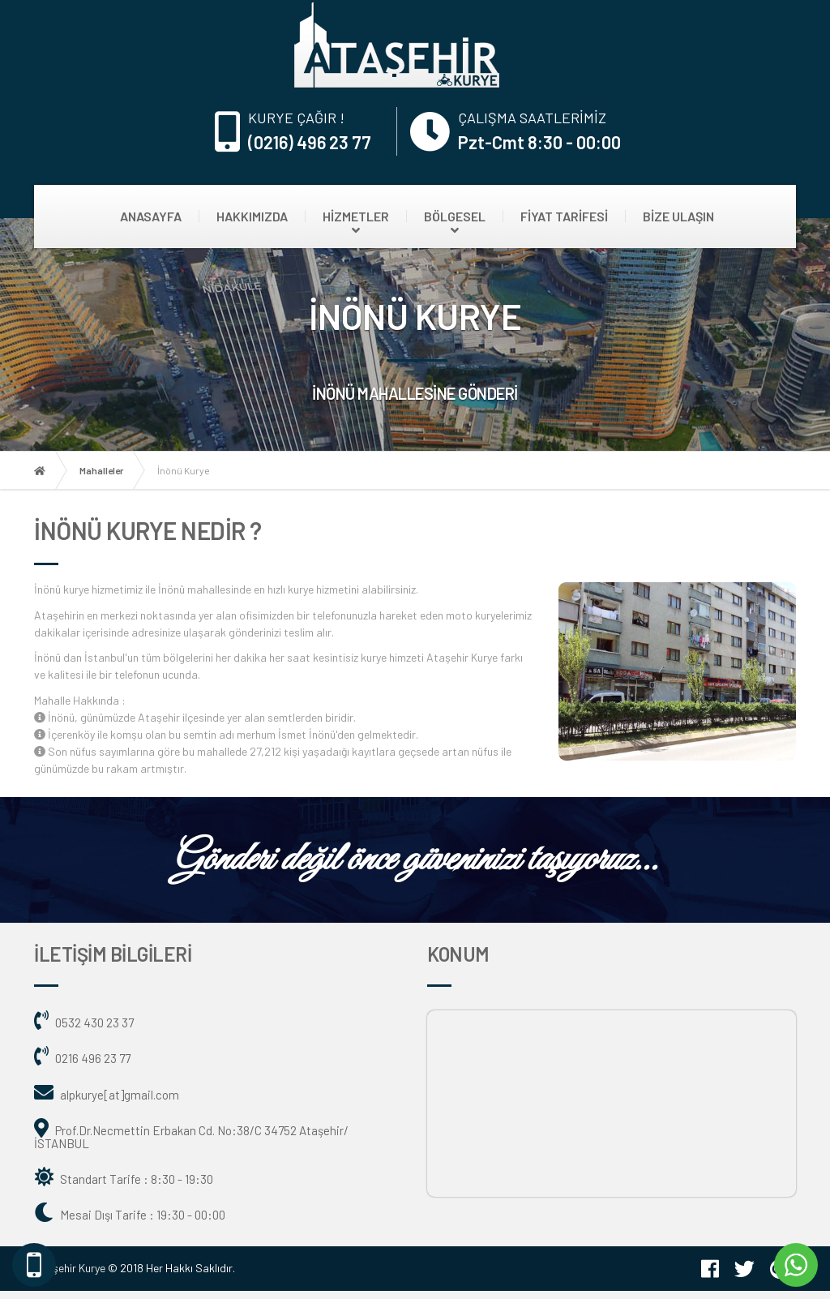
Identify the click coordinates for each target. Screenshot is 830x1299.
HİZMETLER (356, 216)
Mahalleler (101, 470)
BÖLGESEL (455, 216)
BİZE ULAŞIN (678, 216)
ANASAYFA (151, 216)
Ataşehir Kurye (69, 1268)
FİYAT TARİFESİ (564, 216)
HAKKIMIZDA (252, 216)
